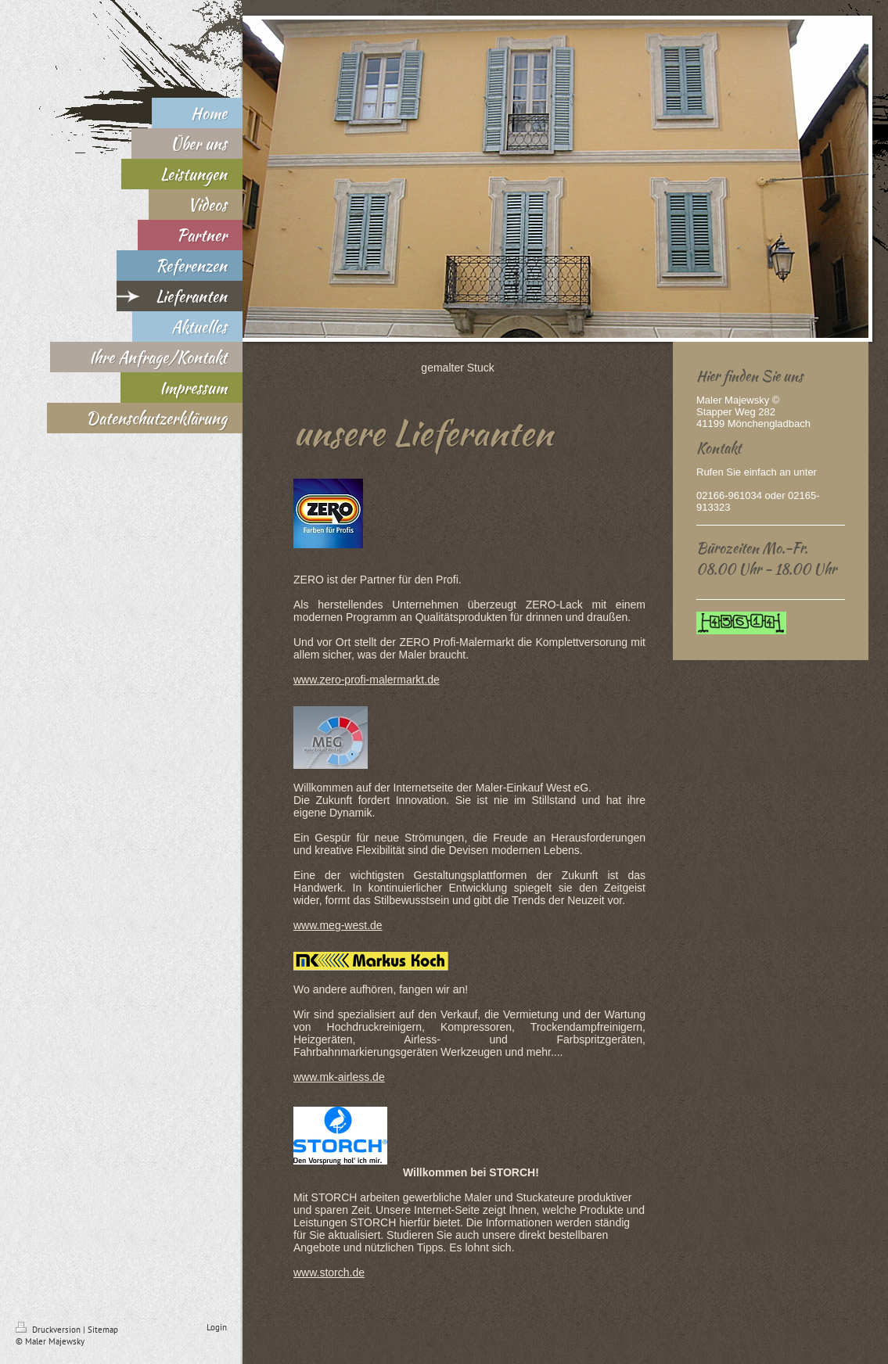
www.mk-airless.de (339, 1077)
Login (217, 1327)
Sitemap (103, 1329)
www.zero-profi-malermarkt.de (366, 679)
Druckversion (49, 1329)
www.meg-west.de (338, 925)
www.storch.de (329, 1272)
